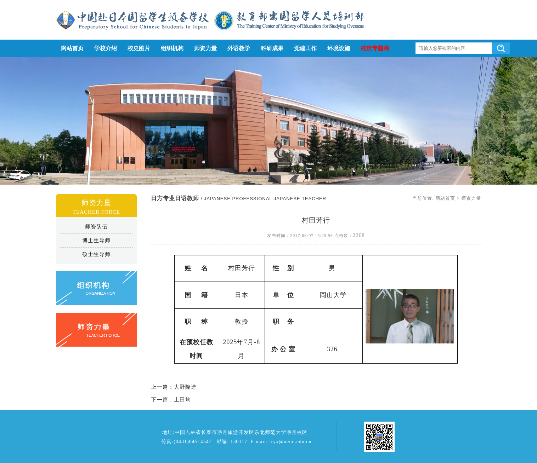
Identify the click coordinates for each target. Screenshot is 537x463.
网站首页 (72, 48)
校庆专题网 (375, 48)
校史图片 (139, 48)
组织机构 (172, 48)
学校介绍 (105, 48)
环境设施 (338, 48)
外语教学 (238, 48)
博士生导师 (96, 240)
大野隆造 (185, 387)
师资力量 (205, 48)
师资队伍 (96, 227)
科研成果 (272, 48)
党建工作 (305, 48)
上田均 (182, 400)
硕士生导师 (96, 254)
